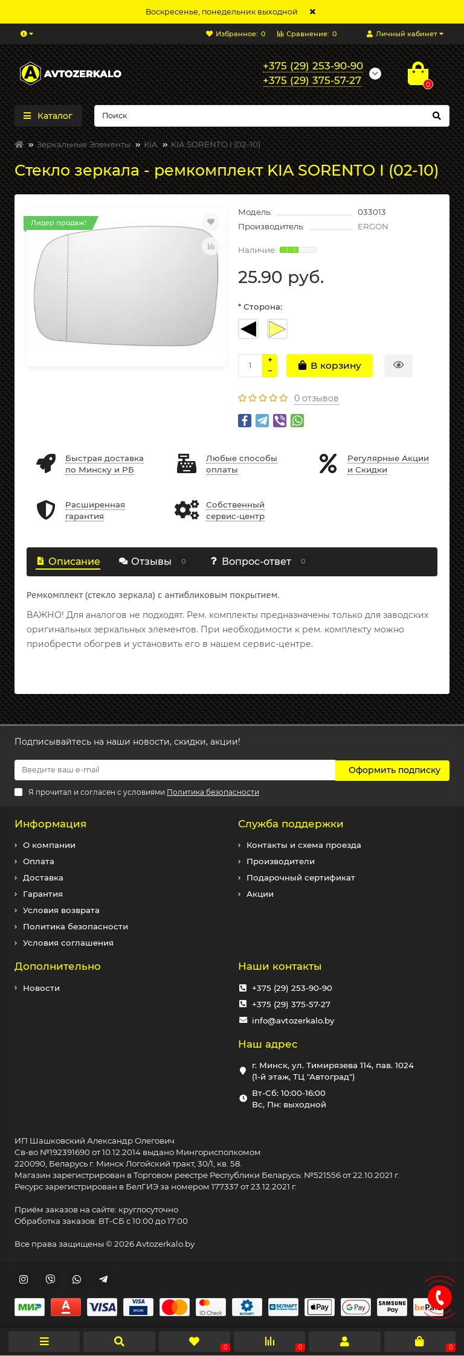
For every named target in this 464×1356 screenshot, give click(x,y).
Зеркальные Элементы (83, 144)
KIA (151, 144)
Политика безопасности (75, 926)
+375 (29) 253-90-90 (292, 987)
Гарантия (43, 893)
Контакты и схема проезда (303, 844)
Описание (68, 561)
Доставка (43, 877)
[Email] (174, 770)
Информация (50, 823)
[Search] (272, 116)
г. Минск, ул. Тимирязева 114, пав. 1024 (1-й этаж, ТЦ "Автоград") (333, 1070)
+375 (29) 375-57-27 (291, 1003)
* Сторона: (260, 306)
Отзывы (154, 561)
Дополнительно (57, 965)
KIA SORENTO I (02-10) (215, 144)
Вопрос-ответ (260, 561)
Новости (41, 987)
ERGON (373, 226)
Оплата (38, 860)
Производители (280, 860)
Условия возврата (61, 909)
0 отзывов (316, 398)
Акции (260, 893)
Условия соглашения (68, 942)
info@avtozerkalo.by (293, 1020)
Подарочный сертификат (300, 877)
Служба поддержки (291, 823)
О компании (49, 844)
